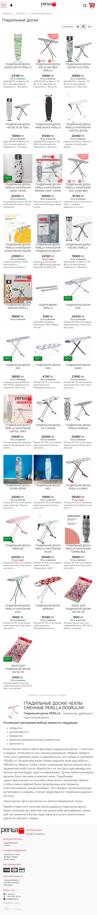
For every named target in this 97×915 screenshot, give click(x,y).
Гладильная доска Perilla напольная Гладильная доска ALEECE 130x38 (48, 249)
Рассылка (8, 885)
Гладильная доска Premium (17, 547)
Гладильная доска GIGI (17, 367)
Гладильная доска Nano (78, 367)
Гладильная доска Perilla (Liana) (78, 487)
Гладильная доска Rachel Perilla (78, 246)
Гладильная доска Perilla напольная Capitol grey (17, 428)
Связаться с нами (12, 854)
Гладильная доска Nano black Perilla (48, 126)
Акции (7, 845)
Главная (6, 13)
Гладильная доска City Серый (48, 427)
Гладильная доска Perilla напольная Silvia (48, 549)
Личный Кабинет (11, 880)
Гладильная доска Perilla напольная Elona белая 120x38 (18, 248)
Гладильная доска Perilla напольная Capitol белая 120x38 (78, 129)
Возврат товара (11, 857)
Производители (11, 843)
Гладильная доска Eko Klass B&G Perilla (48, 67)
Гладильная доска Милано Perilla (17, 306)
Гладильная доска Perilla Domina (78, 427)
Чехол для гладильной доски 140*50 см (18, 669)
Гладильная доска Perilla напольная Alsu (17, 609)
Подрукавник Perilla (48, 306)
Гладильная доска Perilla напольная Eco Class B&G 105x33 (78, 189)
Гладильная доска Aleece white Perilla (17, 66)
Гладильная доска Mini (48, 367)
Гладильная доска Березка (48, 607)
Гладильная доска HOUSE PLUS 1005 (78, 66)
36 (90, 27)
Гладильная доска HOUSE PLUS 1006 (17, 126)
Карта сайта (9, 859)
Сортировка (67, 27)
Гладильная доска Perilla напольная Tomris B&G (78, 549)
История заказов (11, 883)
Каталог (21, 13)
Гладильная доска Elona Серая (17, 487)
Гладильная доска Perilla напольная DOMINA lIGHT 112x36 (48, 188)
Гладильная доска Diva (78, 306)
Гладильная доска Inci (48, 487)
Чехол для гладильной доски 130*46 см (78, 609)
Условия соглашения (35, 834)
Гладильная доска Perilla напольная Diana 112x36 (17, 188)
